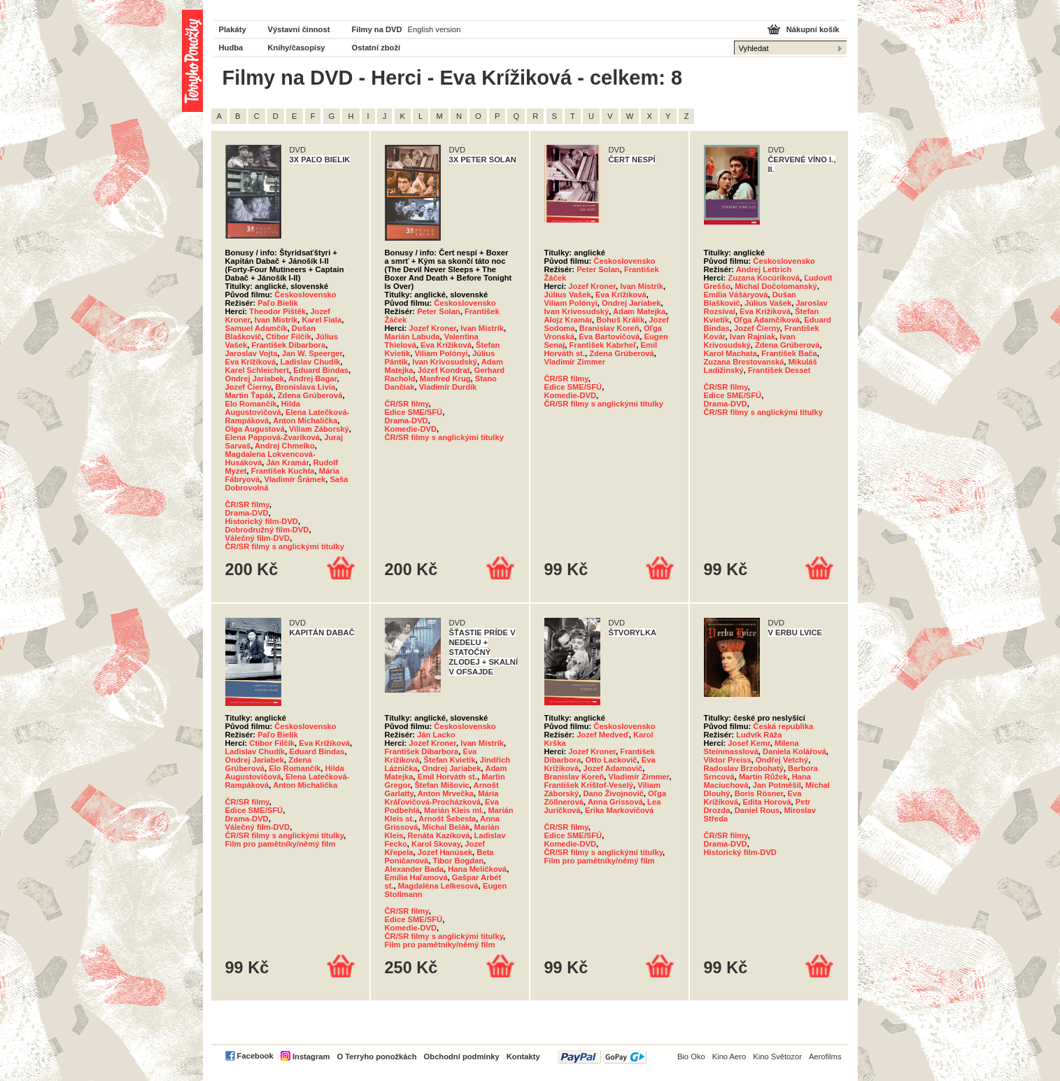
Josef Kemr (749, 743)
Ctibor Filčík (288, 336)
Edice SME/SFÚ (414, 412)
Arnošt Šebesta (447, 818)
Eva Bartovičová (609, 336)
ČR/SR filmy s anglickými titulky (284, 546)
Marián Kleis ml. (453, 810)
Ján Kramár (288, 462)
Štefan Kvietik (449, 760)
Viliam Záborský (319, 429)
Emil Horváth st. (447, 776)
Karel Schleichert (257, 370)
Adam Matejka (639, 311)
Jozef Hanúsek (445, 852)
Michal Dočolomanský (776, 286)
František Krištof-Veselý (588, 785)
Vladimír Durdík (448, 387)
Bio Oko (691, 1056)
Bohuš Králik (620, 320)
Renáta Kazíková (438, 835)
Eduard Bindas (320, 370)
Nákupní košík (813, 29)
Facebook (255, 1056)
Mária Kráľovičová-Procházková (442, 797)
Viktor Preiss (727, 760)
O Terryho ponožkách (376, 1056)
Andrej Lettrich (764, 269)
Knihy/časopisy (296, 47)
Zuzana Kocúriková (764, 278)
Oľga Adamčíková (766, 320)
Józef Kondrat (444, 370)
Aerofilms (825, 1056)
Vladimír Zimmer (575, 362)
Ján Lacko (436, 734)
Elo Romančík (251, 404)
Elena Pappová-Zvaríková (272, 437)
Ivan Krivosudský (444, 362)
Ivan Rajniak (752, 336)
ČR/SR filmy (247, 504)
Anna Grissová (615, 802)
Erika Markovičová (619, 810)
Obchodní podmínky (462, 1056)
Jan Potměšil (777, 785)
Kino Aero (729, 1056)
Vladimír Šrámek (294, 479)
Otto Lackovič (611, 760)
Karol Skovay (435, 844)
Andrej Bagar (312, 378)
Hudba (231, 47)
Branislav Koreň (609, 328)
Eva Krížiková (250, 362)
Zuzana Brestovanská (744, 362)
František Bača (789, 353)
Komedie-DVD (411, 429)
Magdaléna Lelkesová (438, 886)
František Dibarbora (288, 345)
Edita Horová (766, 802)
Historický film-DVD (261, 521)
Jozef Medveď (603, 734)
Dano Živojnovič (613, 793)
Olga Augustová (255, 429)
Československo (305, 294)
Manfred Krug (445, 378)
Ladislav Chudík (310, 362)
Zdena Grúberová (310, 395)
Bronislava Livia (305, 387)
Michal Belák (446, 827)
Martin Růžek (763, 776)
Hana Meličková (477, 869)
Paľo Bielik (277, 303)
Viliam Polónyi (440, 353)
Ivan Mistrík (276, 320)
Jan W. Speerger (312, 353)
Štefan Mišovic (441, 785)
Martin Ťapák (249, 395)
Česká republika (783, 726)
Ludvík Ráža (759, 734)
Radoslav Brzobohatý (744, 768)
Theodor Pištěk (277, 311)
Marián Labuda (412, 336)
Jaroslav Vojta (251, 353)
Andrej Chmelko (285, 445)
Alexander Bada (414, 869)
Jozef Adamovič (612, 768)
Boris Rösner (759, 793)
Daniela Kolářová (794, 751)
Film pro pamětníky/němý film (280, 844)
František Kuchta (283, 471)
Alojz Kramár (568, 320)
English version (434, 29)
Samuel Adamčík (256, 328)
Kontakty (523, 1056)
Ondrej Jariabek (255, 378)
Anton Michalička (305, 420)
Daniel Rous (757, 810)
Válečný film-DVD (257, 538)
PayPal (602, 1057)
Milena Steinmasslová (751, 747)
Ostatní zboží (376, 47)
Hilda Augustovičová (263, 408)
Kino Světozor (777, 1056)
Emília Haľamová (416, 877)
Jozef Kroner (432, 328)
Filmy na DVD (377, 29)
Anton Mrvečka (446, 793)
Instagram (311, 1056)
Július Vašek (567, 294)
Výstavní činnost (299, 29)
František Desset (779, 370)
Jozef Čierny (248, 387)
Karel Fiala (322, 320)
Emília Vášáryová (736, 294)
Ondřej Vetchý (782, 760)
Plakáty (232, 29)
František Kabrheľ (603, 345)
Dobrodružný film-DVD (267, 529)
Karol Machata (730, 353)
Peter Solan (438, 311)
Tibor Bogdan (458, 860)
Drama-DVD (247, 513)
